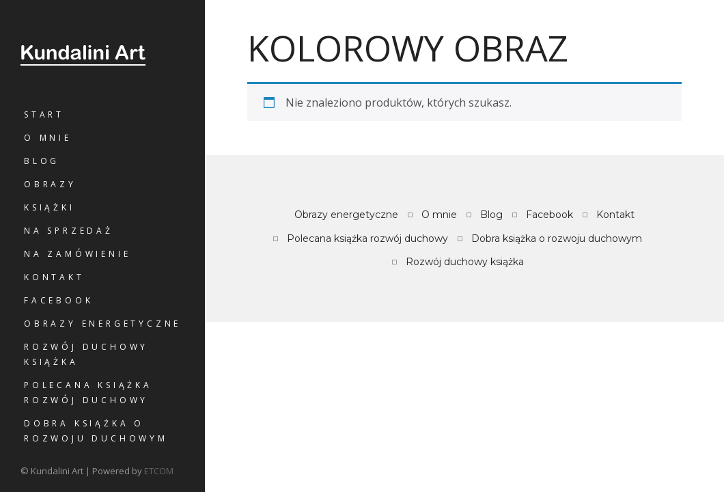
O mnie (48, 138)
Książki (49, 207)
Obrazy (50, 184)
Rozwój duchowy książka (86, 354)
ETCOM (158, 471)
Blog (41, 161)
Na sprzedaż (68, 230)
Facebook (58, 300)
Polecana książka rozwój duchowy (88, 392)
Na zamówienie (77, 254)
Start (44, 114)
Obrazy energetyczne (102, 323)
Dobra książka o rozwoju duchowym (96, 431)
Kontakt (54, 277)
